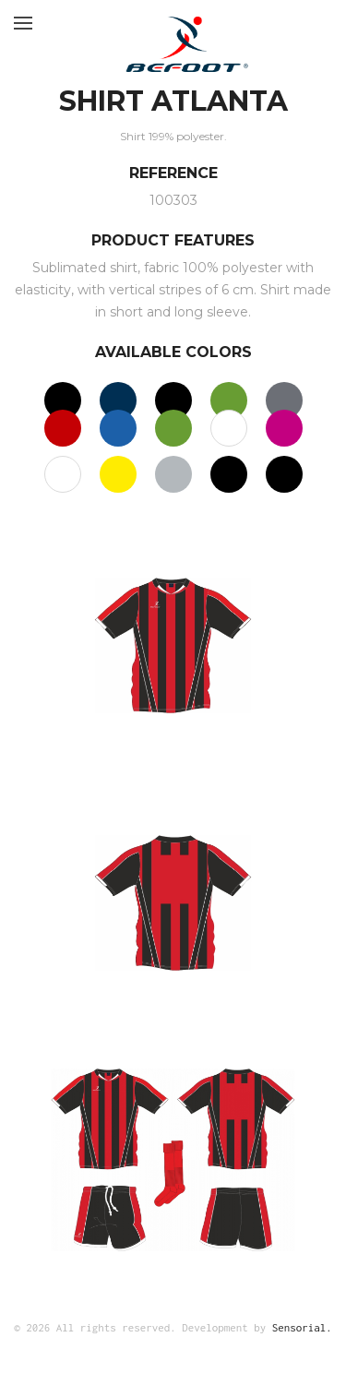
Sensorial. (302, 1327)
